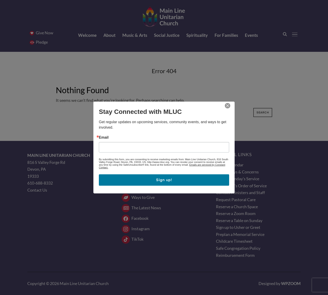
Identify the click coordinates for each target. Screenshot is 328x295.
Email (104, 137)
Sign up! (164, 180)
